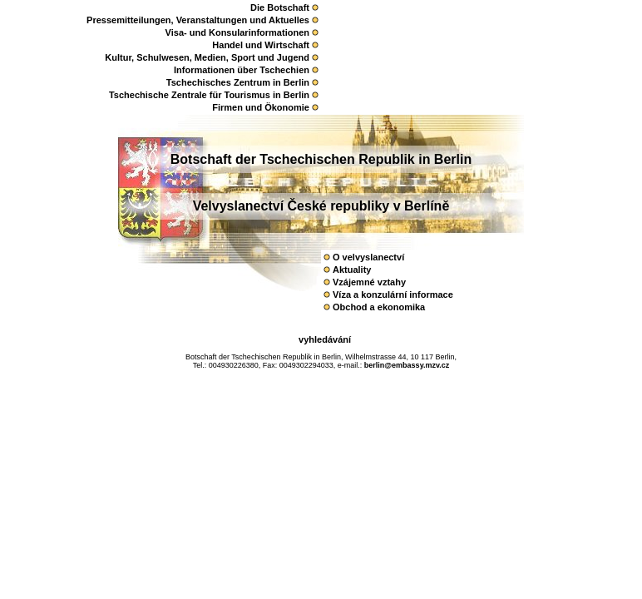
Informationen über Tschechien (241, 70)
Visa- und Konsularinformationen (237, 32)
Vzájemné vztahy (369, 282)
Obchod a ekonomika (379, 307)
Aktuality (352, 270)
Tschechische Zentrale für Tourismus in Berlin (209, 95)
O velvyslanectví (368, 257)
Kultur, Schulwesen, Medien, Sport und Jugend (207, 57)
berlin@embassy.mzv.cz (407, 365)
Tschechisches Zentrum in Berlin (237, 82)
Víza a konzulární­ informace (393, 295)
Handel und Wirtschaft (260, 45)
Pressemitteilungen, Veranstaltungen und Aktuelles (197, 20)
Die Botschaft (279, 7)
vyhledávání (325, 339)
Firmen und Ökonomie (260, 107)
